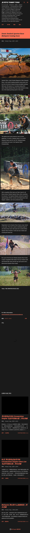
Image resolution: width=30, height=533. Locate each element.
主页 (3, 24)
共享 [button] (26, 318)
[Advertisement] (15, 373)
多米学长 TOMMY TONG (11, 2)
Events (6, 318)
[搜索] (24, 2)
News (10, 318)
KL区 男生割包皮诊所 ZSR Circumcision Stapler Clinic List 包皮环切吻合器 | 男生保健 (14, 461)
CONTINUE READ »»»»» (23, 433)
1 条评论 (6, 478)
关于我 (8, 24)
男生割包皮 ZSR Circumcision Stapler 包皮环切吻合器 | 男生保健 (14, 417)
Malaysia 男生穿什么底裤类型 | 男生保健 (14, 506)
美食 (14, 24)
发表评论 (7, 521)
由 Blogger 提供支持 (15, 529)
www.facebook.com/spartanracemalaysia (12, 314)
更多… (20, 24)
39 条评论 (7, 433)
